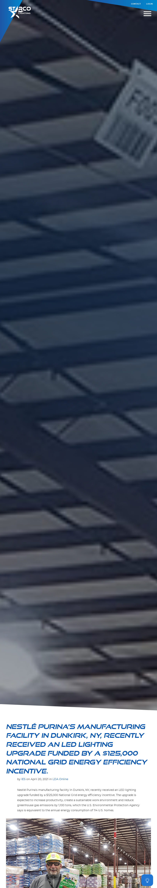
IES (23, 779)
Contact (136, 4)
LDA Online (60, 779)
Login (149, 4)
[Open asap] (147, 880)
